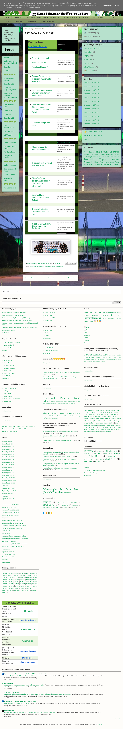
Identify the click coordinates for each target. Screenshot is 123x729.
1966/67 (22, 573)
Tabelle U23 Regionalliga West (10, 89)
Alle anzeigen (118, 719)
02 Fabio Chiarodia (49, 312)
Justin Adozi (96, 156)
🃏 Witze (87, 327)
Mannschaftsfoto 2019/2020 (10, 515)
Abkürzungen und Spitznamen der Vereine (15, 538)
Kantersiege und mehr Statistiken (12, 520)
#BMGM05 (117, 453)
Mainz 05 (87, 59)
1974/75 (34, 575)
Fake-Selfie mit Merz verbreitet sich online (17, 703)
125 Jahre (110, 17)
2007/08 (16, 588)
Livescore (19, 21)
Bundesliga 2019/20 (8, 454)
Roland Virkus (105, 355)
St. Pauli (87, 63)
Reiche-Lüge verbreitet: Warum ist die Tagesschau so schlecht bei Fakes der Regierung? (30, 712)
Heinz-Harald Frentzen (56, 398)
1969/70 (4, 575)
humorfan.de (27, 641)
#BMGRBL (94, 456)
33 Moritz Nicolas (48, 348)
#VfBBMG (72, 507)
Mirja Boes (77, 401)
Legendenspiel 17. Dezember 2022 (12, 523)
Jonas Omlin (46, 353)
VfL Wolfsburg (89, 67)
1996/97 (22, 584)
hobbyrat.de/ (27, 611)
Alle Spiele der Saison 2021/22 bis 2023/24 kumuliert (18, 426)
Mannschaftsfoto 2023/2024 (10, 505)
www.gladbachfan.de (61, 49)
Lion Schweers (114, 156)
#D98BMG (74, 502)
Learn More (108, 5)
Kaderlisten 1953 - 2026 (93, 135)
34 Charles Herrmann (8, 373)
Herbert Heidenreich (110, 414)
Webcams (5, 559)
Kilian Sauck (6, 378)
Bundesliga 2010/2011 (9, 478)
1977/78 (16, 577)
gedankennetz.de (27, 629)
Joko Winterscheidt (56, 401)
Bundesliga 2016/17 (8, 462)
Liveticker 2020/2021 (91, 105)
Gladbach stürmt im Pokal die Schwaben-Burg (41, 211)
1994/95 (10, 584)
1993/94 (4, 584)
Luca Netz (46, 335)
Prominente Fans (111, 315)
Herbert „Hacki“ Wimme (102, 429)
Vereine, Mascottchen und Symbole (76, 17)
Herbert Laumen (116, 418)
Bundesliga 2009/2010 (9, 480)
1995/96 (16, 584)
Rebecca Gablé (53, 403)
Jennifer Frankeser (105, 359)
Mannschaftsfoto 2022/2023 (10, 507)
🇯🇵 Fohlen (87, 330)
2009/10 (28, 588)
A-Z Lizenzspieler (10, 188)
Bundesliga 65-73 (7, 493)
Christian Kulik (105, 418)
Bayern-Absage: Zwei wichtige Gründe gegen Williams (60, 431)
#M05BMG (75, 505)
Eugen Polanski (89, 357)
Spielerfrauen (6, 533)
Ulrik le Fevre (89, 421)
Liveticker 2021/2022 (91, 109)
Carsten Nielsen (109, 423)
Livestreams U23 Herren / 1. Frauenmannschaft (43, 17)
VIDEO (8, 21)
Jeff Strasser (66, 416)
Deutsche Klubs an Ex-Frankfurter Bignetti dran (57, 440)
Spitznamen (111, 318)
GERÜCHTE (18, 17)
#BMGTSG (110, 459)
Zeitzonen (87, 335)
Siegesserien (5, 518)
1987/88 (4, 582)
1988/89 (10, 582)
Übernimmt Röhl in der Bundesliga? (54, 436)
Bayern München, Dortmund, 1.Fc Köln (14, 312)
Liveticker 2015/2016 (91, 86)
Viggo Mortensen (70, 403)
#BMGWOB (99, 462)
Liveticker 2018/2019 (91, 98)
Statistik (7, 57)
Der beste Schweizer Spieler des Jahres (14, 526)
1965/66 (16, 573)
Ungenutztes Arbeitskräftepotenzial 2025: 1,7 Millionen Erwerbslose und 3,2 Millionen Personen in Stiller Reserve (37, 694)
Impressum (87, 475)
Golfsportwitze (111, 312)
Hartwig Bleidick (89, 410)
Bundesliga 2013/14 (8, 470)
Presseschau (40, 266)
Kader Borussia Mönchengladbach (10, 62)
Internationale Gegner (8, 330)
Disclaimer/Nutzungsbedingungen (94, 470)
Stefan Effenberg (75, 416)
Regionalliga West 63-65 (9, 491)
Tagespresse (59, 266)
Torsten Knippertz (101, 357)
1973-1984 (5, 496)
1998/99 (34, 584)
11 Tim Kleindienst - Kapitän (11, 342)
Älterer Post (72, 278)
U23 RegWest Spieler (9, 79)
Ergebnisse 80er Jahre (8, 554)
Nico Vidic (98, 162)
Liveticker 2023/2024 (91, 116)
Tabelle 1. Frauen (10, 152)
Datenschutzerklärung (90, 473)
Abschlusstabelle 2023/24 (10, 431)
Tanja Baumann (101, 361)
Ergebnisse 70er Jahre (8, 552)
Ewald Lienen (98, 421)
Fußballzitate (100, 312)
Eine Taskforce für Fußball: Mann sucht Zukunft (40, 197)
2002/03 (24, 586)
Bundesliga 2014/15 (8, 467)
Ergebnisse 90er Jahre (8, 557)
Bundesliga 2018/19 (8, 457)
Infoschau (33, 266)
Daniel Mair (112, 357)
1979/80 (28, 577)
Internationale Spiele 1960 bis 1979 (12, 546)
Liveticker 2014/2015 (91, 83)
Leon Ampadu (105, 156)
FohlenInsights (50, 489)
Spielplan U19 (9, 118)
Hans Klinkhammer (101, 416)
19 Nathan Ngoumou (8, 368)
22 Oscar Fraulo (7, 396)
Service (86, 338)
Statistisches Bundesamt (12, 692)
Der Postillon (8, 683)
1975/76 (4, 577)
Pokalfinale (95, 315)
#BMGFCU (87, 453)
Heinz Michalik (108, 421)
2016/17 (4, 592)
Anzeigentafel (6, 562)
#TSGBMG (65, 507)
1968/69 (35, 573)
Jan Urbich (94, 154)
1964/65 (10, 573)
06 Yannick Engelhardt (9, 388)
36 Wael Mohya (6, 376)
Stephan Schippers (92, 361)
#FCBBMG (48, 504)
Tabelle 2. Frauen (10, 175)
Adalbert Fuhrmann (106, 412)
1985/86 (28, 579)
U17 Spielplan (9, 131)
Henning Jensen (89, 416)
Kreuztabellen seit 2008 (9, 541)
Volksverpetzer (9, 710)
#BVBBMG (61, 502)
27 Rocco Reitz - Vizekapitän (11, 399)
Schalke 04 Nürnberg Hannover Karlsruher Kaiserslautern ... (20, 327)
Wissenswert (6, 549)
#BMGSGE (88, 459)
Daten (86, 139)
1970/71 (9, 575)
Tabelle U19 (8, 114)
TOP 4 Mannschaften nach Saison (12, 528)
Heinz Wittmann (96, 431)
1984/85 (22, 579)
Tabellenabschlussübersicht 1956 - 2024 (14, 429)
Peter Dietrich (95, 412)
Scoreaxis (15, 292)
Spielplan (7, 67)
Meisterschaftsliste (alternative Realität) (14, 536)
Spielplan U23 (9, 84)
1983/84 (16, 579)
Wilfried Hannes (98, 414)
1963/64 (4, 573)
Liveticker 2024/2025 (91, 120)
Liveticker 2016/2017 (91, 90)
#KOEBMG (64, 505)
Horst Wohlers (106, 431)
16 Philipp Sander (7, 391)
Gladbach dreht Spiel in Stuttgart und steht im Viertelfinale (42, 93)
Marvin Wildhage (66, 492)
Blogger (100, 724)
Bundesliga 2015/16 (8, 465)
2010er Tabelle (6, 531)
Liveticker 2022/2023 (91, 113)
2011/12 (10, 590)
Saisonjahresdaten (93, 317)
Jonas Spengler (116, 355)
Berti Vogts (91, 429)
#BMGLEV (107, 453)
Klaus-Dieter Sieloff (91, 427)
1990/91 (22, 582)
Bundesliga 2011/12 (8, 475)
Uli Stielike (112, 427)
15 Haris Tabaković (8, 345)
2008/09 (22, 588)
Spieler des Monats (47, 21)
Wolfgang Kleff (47, 418)
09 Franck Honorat (7, 363)
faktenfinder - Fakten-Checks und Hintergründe (20, 701)
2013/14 (21, 590)
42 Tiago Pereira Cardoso (50, 350)
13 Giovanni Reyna (8, 365)
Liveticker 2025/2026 (91, 124)
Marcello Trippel (95, 159)
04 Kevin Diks (47, 315)
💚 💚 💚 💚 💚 (10, 74)
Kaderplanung (31, 21)
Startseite (51, 278)
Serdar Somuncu (62, 403)
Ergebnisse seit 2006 (8, 499)
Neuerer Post (29, 278)
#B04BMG (47, 502)
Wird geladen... (6, 411)
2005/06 (4, 588)
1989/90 (16, 582)
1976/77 (10, 577)
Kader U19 (8, 111)
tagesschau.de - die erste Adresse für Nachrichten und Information (25, 674)
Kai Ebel (63, 401)
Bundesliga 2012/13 (8, 472)
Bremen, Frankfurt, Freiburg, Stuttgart (13, 315)
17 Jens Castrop (6, 393)
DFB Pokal (5, 333)
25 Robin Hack (6, 371)
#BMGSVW (99, 459)
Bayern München (90, 48)
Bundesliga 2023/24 (8, 444)
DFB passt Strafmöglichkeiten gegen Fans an (56, 456)
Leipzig (86, 56)
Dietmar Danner (110, 410)
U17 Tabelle (8, 135)
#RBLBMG (46, 507)
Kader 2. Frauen (10, 165)
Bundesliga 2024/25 (8, 441)
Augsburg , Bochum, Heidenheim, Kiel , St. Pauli (17, 320)
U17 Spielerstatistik (9, 126)
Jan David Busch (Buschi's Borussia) (61, 491)
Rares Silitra (109, 162)
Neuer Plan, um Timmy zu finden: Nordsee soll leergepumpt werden (24, 685)
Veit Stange (98, 164)
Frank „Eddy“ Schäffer (114, 425)
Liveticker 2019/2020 (91, 101)
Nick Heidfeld (46, 403)
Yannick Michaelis (110, 164)
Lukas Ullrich (47, 338)
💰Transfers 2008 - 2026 (93, 132)
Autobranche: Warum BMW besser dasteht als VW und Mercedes (23, 676)
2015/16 (33, 590)
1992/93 (34, 582)
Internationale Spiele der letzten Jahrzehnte (15, 544)
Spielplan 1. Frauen (8, 157)
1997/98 (28, 584)
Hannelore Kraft (95, 359)
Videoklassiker (98, 17)
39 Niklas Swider (7, 401)
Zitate (91, 321)
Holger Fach (55, 418)
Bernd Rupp (101, 425)
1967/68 (28, 573)
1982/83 (10, 579)
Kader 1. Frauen (10, 142)
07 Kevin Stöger (7, 360)
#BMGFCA (100, 451)
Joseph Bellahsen (106, 154)
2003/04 (29, 586)
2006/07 (10, 588)
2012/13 (16, 590)
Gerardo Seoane (92, 354)
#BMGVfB (88, 462)
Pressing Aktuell (50, 266)
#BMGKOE (97, 453)
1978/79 (22, 577)
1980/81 (34, 577)
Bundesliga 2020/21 (8, 452)
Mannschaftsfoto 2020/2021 (10, 512)
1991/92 (28, 582)
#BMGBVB (88, 451)
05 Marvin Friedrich (49, 318)
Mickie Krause (70, 401)
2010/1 (4, 590)
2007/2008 (5, 485)
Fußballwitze (88, 312)
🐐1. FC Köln (89, 71)
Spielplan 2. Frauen (8, 179)
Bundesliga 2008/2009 (9, 483)
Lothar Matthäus (67, 414)
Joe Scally (46, 333)
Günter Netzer (98, 423)
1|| (7, 590)
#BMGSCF (112, 456)
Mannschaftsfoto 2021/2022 (10, 510)
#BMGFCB (111, 450)
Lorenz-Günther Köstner (91, 418)
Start (7, 17)
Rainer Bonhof (100, 410)
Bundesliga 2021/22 (8, 449)
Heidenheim (88, 52)
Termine (86, 343)
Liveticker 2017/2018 (91, 94)
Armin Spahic (89, 152)
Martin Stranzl (50, 413)
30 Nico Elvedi (47, 320)
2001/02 (17, 586)
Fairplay (86, 340)
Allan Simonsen (103, 427)
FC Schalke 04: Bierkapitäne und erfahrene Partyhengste (60, 468)
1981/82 (4, 579)
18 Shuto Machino (7, 348)
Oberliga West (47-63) (8, 488)
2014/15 (27, 590)
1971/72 (16, 575)
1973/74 (28, 575)
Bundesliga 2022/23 (8, 446)
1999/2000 (5, 586)
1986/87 (34, 579)
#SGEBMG (55, 507)
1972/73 (22, 575)
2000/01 (11, 586)
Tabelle (6, 71)
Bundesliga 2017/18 (8, 459)
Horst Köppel (112, 416)
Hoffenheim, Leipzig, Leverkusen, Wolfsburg (16, 318)
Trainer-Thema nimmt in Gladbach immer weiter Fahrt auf (42, 79)
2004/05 (35, 586)
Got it (117, 5)
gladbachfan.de (37, 46)
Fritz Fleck (101, 151)
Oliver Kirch (113, 359)
